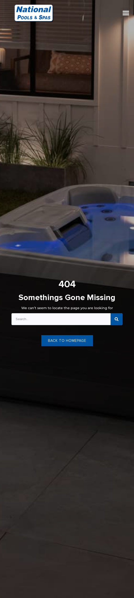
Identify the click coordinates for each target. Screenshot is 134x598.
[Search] (117, 319)
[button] (125, 13)
